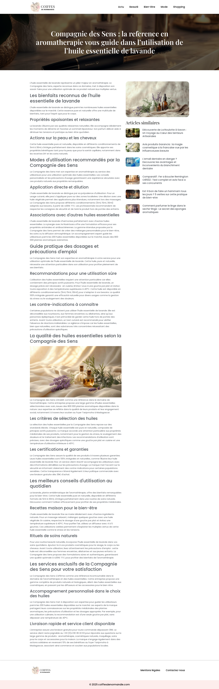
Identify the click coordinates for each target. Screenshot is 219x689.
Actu (121, 7)
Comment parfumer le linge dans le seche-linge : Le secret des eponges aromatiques (164, 209)
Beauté (133, 7)
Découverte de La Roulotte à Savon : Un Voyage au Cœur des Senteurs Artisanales (164, 133)
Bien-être (149, 7)
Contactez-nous (175, 670)
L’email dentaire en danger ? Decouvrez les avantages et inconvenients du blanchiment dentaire (161, 163)
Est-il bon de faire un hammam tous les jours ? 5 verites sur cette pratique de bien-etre (164, 194)
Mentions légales (149, 670)
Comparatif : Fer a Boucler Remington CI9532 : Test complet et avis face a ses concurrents (165, 180)
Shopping (179, 7)
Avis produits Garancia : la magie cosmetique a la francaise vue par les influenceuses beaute (165, 147)
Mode (164, 7)
